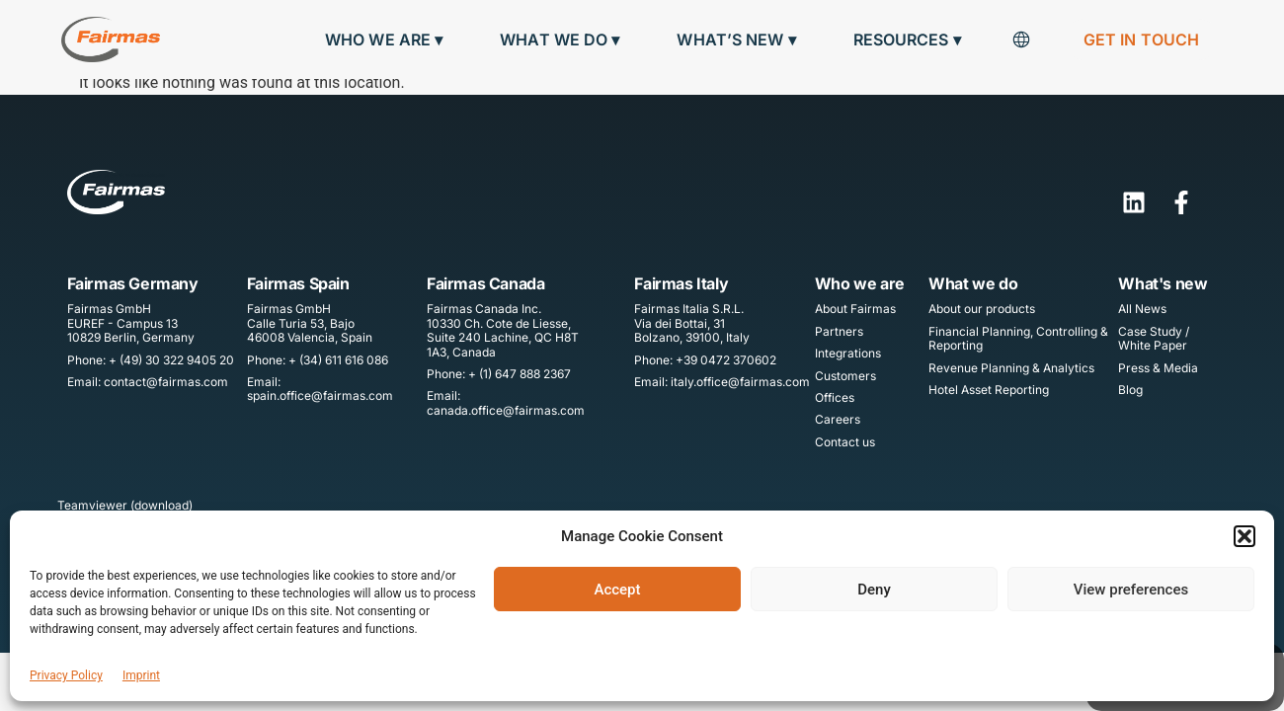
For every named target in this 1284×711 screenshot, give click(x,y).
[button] (1244, 536)
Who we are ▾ (388, 40)
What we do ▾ (564, 40)
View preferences (1131, 589)
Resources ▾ (912, 40)
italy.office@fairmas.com (740, 381)
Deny (874, 589)
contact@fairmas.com (166, 381)
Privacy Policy (66, 675)
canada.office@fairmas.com (506, 410)
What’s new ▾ (741, 40)
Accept (617, 589)
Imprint (141, 675)
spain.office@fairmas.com (320, 395)
